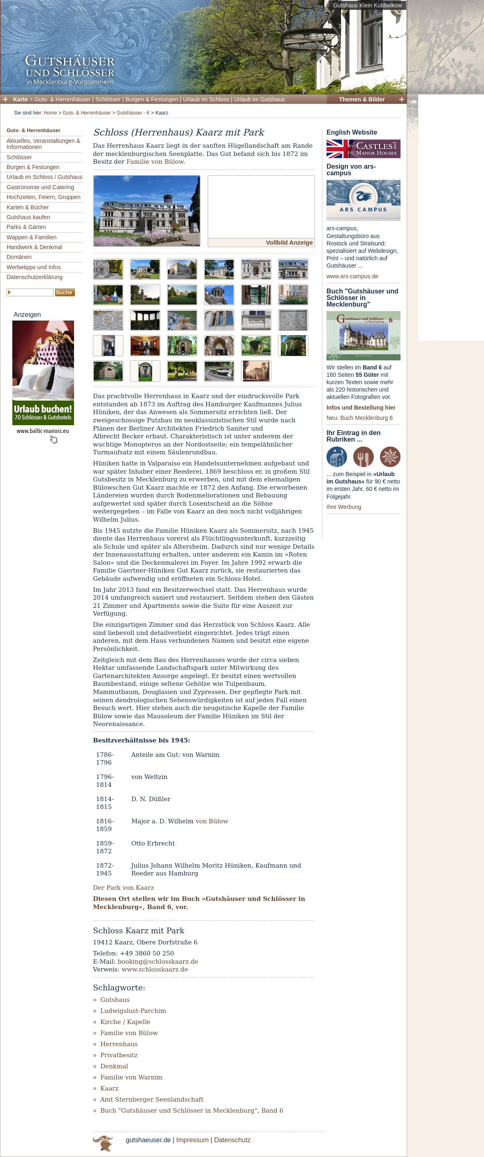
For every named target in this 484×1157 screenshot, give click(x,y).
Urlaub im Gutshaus (259, 99)
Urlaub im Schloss (206, 99)
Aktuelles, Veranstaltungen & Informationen (43, 143)
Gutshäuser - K (133, 113)
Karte (20, 99)
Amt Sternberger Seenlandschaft (152, 1099)
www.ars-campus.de (352, 276)
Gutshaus (115, 999)
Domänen (19, 257)
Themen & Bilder (361, 99)
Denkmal (114, 1066)
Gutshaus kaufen (28, 217)
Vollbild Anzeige (289, 242)
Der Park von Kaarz (123, 887)
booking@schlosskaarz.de (158, 961)
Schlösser (107, 99)
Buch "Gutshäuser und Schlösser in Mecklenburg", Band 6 (191, 1110)
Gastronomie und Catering (40, 187)
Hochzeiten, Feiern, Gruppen (44, 197)
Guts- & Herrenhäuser (63, 99)
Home (50, 113)
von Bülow (212, 821)
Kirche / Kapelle (125, 1022)
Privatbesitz (118, 1055)
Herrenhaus (119, 1044)
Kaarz (109, 1088)
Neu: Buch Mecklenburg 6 (360, 418)
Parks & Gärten (26, 227)
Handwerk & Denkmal (34, 247)
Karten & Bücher (28, 207)
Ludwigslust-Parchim (133, 1011)
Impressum (192, 1139)
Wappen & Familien (32, 237)
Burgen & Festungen (151, 99)
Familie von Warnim (131, 1077)
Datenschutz (232, 1139)
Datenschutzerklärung (35, 277)
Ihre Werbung (344, 507)
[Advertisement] (451, 217)
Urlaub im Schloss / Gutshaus (44, 177)
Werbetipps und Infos (34, 267)
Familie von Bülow (155, 161)
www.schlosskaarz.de (155, 969)
